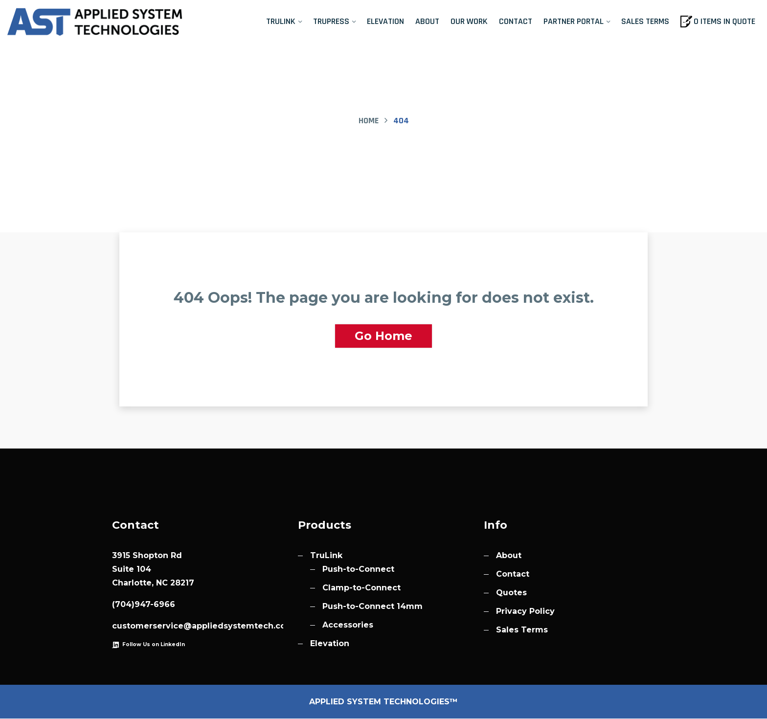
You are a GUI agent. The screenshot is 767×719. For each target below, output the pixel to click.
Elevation (385, 21)
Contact (515, 21)
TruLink (280, 21)
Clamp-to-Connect (361, 588)
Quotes (511, 593)
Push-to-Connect (358, 569)
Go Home (383, 336)
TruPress (331, 21)
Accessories (347, 625)
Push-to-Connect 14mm (372, 606)
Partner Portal (573, 21)
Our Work (469, 21)
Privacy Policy (525, 611)
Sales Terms (645, 21)
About (427, 21)
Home (369, 120)
